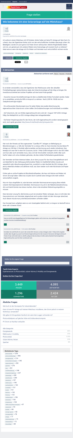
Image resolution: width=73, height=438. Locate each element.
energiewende (9, 358)
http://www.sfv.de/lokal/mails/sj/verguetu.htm (37, 122)
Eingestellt (5, 36)
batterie (8, 392)
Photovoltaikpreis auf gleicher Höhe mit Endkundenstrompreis (24, 318)
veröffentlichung (10, 370)
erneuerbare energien (11, 360)
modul (7, 390)
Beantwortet (6, 83)
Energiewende (7, 331)
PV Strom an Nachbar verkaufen (14, 322)
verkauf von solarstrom (41, 53)
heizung (8, 394)
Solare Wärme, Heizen (10, 339)
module (7, 409)
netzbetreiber (9, 397)
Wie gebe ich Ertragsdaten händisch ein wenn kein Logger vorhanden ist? (28, 315)
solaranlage (8, 375)
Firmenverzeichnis (6, 1)
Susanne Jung (21, 83)
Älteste (56, 74)
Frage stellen (33, 14)
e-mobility (8, 387)
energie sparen (9, 412)
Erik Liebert (20, 139)
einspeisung (9, 402)
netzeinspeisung (10, 419)
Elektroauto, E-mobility (11, 334)
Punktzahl (68, 74)
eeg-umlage (9, 424)
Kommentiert (7, 215)
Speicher (6, 342)
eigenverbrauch (9, 363)
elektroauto (9, 382)
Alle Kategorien (8, 328)
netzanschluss (9, 421)
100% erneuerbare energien (13, 404)
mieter (31, 53)
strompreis (18, 53)
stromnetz (8, 399)
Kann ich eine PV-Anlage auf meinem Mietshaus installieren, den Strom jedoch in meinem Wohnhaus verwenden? (33, 311)
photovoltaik (9, 353)
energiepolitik (9, 414)
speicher (8, 365)
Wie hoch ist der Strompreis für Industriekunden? (19, 306)
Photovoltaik (18, 36)
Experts (15, 1)
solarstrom (25, 53)
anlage (7, 416)
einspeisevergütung (11, 373)
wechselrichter (9, 385)
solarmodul (8, 407)
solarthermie (9, 378)
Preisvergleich (23, 1)
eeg (7, 368)
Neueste (62, 74)
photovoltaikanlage (9, 53)
